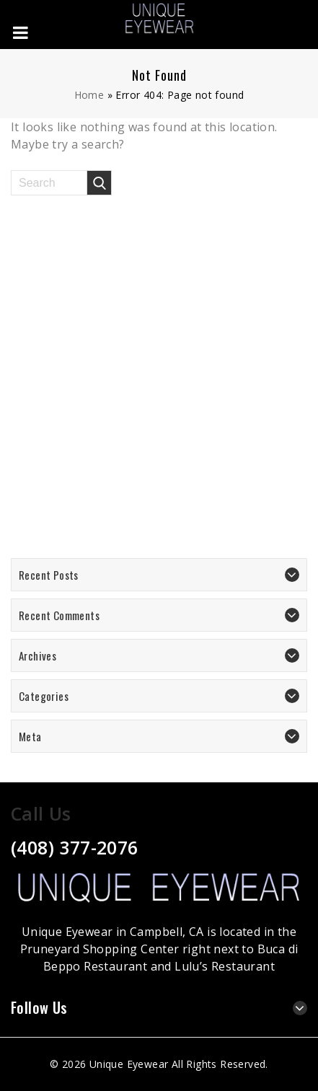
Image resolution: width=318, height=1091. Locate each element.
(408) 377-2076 (74, 847)
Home (89, 95)
